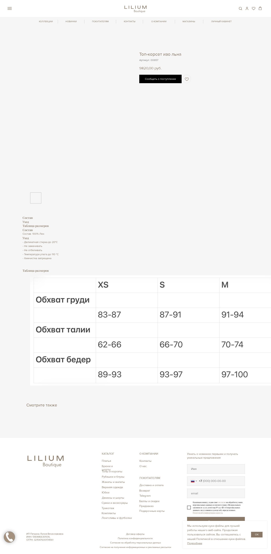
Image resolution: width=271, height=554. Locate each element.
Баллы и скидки (149, 501)
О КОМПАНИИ (159, 21)
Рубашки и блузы (113, 476)
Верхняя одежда (112, 487)
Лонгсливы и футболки (117, 518)
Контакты (145, 461)
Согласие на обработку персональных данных (135, 542)
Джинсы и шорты (113, 497)
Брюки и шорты (107, 467)
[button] (240, 8)
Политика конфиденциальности (135, 538)
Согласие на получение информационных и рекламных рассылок (135, 547)
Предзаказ (146, 506)
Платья (106, 461)
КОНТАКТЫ (129, 21)
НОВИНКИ (71, 21)
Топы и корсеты (112, 471)
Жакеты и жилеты (113, 482)
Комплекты (109, 513)
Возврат (144, 490)
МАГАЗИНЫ (189, 21)
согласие (222, 502)
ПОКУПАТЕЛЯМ (100, 21)
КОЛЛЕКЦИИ (46, 21)
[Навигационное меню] (10, 8)
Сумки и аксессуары (115, 503)
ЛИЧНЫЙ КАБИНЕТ (221, 21)
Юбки (105, 492)
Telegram (145, 495)
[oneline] (216, 469)
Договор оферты (135, 534)
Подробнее (194, 543)
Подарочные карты (152, 511)
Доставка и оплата (151, 485)
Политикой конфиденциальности (207, 512)
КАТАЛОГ (108, 453)
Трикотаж (108, 508)
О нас (143, 466)
